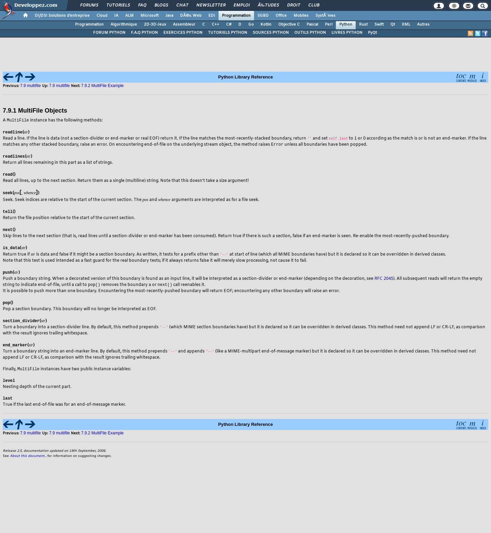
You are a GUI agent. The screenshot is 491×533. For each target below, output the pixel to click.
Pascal (312, 24)
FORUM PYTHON (109, 32)
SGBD (263, 15)
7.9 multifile (31, 85)
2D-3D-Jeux (155, 24)
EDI (211, 15)
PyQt (372, 32)
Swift (379, 24)
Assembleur (184, 24)
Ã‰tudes (268, 5)
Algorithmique (123, 24)
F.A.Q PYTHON (144, 32)
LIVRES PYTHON (346, 32)
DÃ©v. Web (191, 15)
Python (345, 24)
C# (229, 24)
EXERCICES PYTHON (183, 32)
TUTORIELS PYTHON (227, 32)
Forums (89, 5)
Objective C (289, 24)
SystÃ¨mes (325, 15)
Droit (293, 5)
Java (169, 15)
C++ (215, 24)
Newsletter (211, 5)
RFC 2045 (383, 279)
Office (281, 15)
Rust (363, 24)
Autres (423, 24)
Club (314, 5)
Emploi (241, 5)
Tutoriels (118, 5)
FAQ (142, 5)
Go (251, 24)
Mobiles (301, 15)
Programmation (236, 15)
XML (406, 24)
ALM (129, 15)
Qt (392, 24)
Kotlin (266, 24)
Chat (182, 5)
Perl (328, 24)
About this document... (28, 458)
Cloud (101, 15)
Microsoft (149, 15)
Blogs (161, 5)
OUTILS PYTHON (310, 32)
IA (116, 15)
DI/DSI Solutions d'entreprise (62, 15)
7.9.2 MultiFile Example (102, 85)
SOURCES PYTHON (271, 32)
